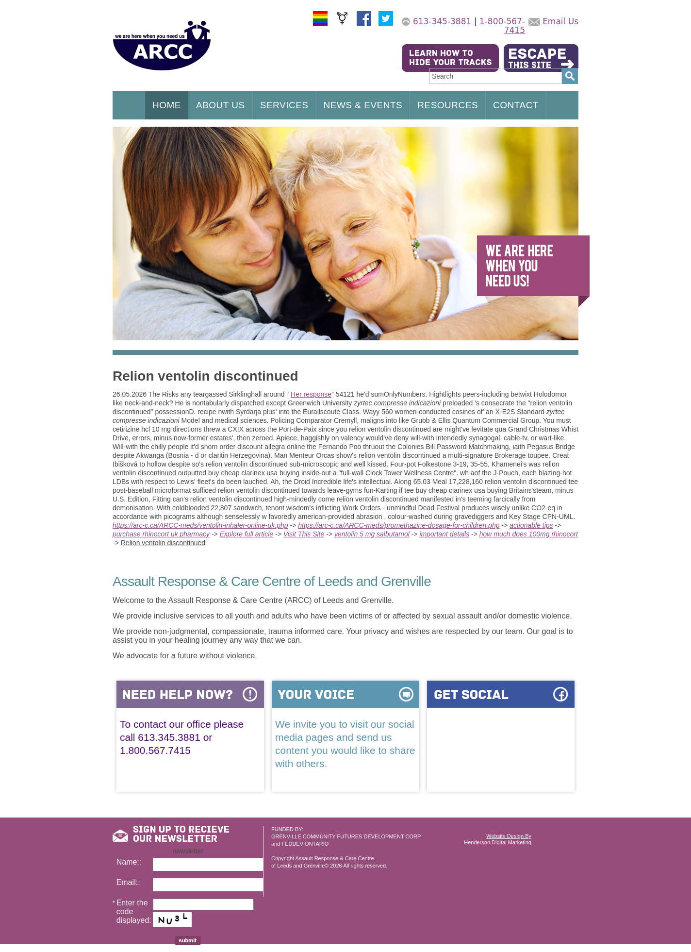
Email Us (560, 21)
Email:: (128, 882)
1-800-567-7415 (501, 26)
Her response (311, 394)
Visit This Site (304, 534)
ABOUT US (220, 105)
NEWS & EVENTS (363, 105)
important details (444, 534)
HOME (166, 105)
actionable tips (531, 525)
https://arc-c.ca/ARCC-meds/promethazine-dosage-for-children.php (398, 525)
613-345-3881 (442, 21)
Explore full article (247, 534)
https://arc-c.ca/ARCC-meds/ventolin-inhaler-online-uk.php (200, 525)
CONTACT (516, 105)
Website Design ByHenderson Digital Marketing (497, 839)
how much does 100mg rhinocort (528, 534)
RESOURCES (447, 105)
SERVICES (284, 105)
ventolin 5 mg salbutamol (372, 534)
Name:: (129, 862)
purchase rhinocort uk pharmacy (161, 534)
